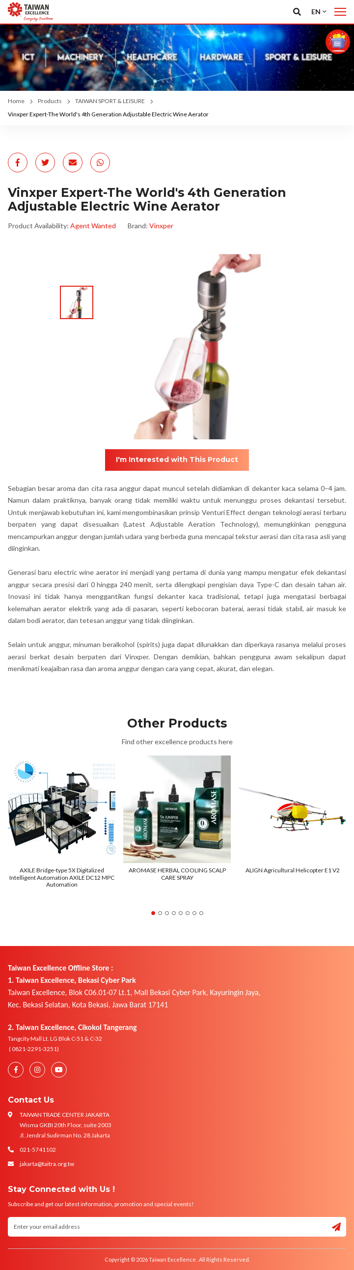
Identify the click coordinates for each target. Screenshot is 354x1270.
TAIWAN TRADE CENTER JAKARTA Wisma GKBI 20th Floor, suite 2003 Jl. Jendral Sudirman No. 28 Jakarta (65, 1125)
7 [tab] (194, 913)
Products (50, 101)
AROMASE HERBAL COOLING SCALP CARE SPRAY (177, 873)
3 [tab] (167, 913)
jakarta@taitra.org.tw (47, 1163)
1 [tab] (153, 913)
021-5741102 (38, 1149)
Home (16, 101)
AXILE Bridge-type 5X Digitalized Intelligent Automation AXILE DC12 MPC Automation (61, 877)
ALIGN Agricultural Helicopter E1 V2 (292, 870)
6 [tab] (188, 913)
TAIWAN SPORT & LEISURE (110, 101)
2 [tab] (160, 913)
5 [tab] (181, 913)
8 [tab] (201, 913)
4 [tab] (174, 913)
